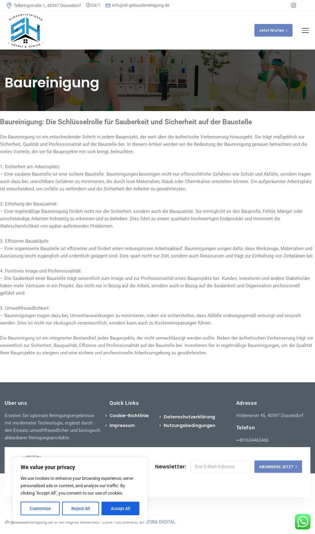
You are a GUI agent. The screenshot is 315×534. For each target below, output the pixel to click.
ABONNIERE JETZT (278, 466)
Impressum (122, 425)
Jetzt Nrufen (273, 30)
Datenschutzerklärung (189, 417)
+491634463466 (252, 440)
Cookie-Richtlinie (129, 415)
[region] (80, 489)
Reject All (80, 508)
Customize (40, 508)
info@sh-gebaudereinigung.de (137, 5)
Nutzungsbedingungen (189, 425)
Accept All (120, 508)
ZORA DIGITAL (161, 522)
